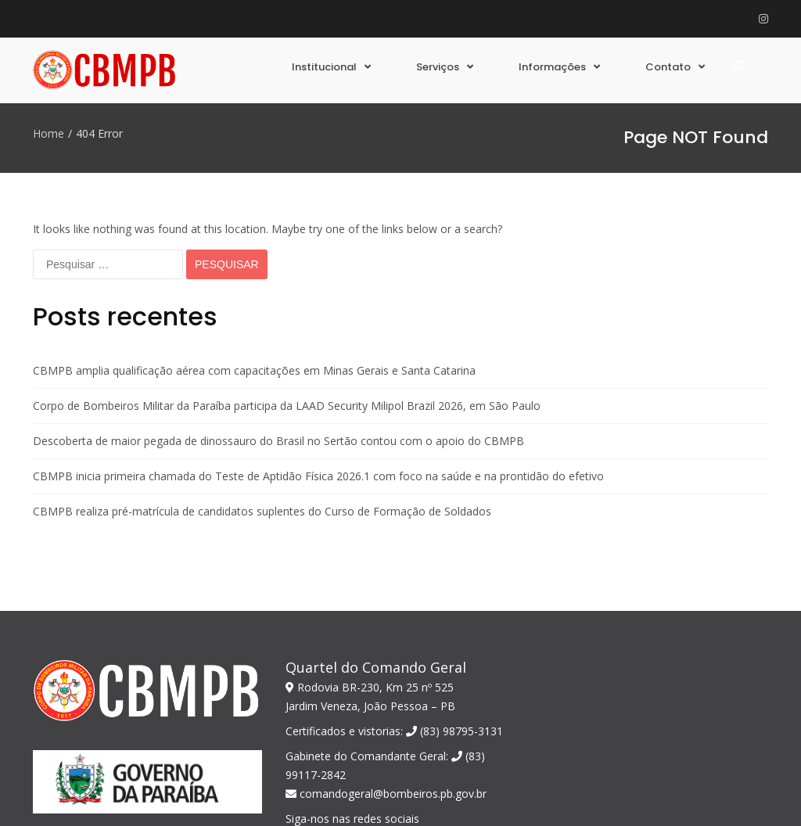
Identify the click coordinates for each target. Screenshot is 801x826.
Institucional (324, 66)
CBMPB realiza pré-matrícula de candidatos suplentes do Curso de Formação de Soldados (262, 407)
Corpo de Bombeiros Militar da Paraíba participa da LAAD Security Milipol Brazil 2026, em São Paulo (287, 301)
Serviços (437, 66)
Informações (552, 66)
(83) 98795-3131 (454, 627)
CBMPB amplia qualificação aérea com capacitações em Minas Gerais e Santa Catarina (254, 266)
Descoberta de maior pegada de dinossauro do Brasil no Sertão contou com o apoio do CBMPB (278, 336)
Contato (668, 66)
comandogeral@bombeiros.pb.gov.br (386, 689)
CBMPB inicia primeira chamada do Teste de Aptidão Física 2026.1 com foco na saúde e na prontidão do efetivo (318, 372)
